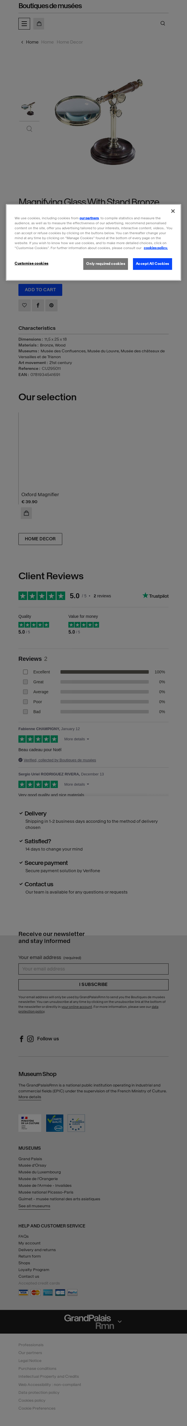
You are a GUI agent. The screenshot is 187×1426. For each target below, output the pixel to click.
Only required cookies (105, 263)
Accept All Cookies (152, 263)
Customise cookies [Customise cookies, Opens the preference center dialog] (32, 263)
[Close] (173, 210)
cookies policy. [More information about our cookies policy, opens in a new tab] (156, 248)
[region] (93, 242)
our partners (89, 218)
